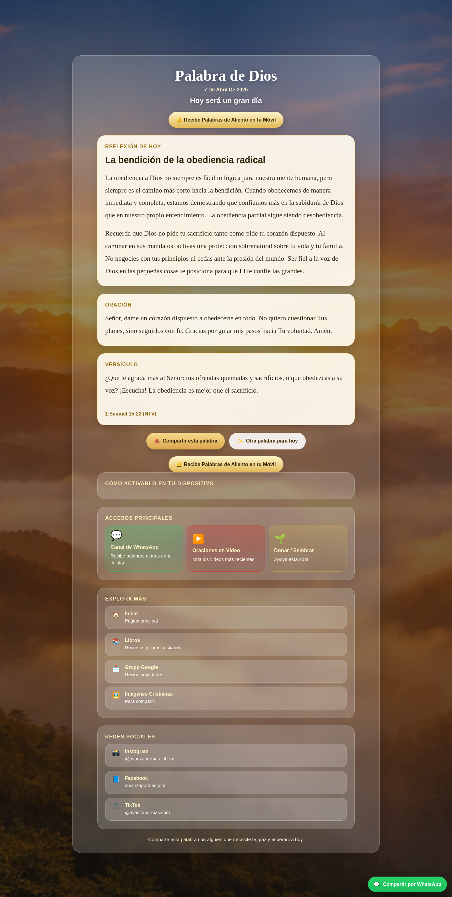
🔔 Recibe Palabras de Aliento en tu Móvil (226, 119)
